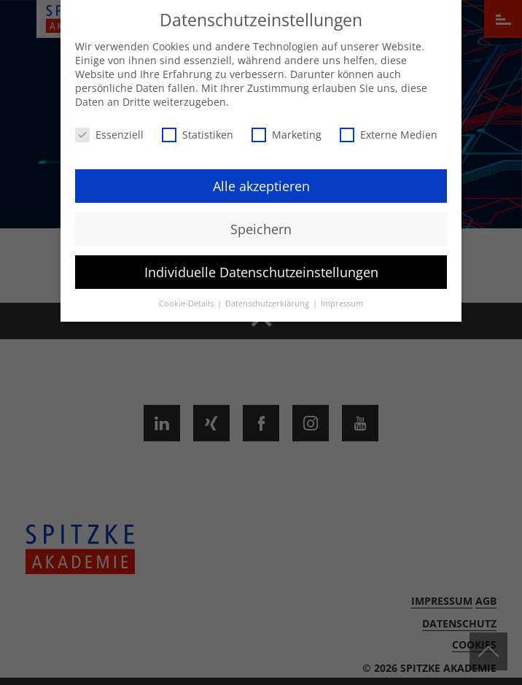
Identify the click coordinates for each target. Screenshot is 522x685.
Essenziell (109, 131)
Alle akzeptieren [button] (261, 182)
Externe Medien (388, 131)
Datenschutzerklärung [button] (268, 300)
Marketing (287, 131)
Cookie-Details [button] (187, 300)
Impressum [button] (342, 300)
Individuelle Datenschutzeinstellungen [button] (261, 268)
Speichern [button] (261, 225)
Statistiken (197, 131)
